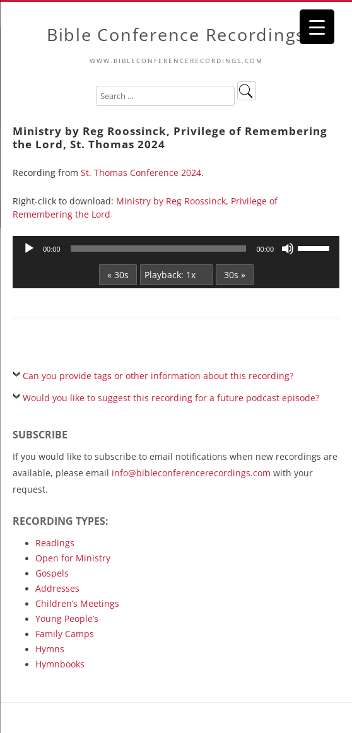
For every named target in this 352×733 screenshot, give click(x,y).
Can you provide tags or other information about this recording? (158, 376)
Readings (54, 543)
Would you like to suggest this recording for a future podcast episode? (171, 398)
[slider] (159, 248)
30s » (234, 275)
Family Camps (64, 634)
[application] (176, 248)
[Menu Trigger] (317, 26)
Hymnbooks (60, 664)
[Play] (29, 248)
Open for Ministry (72, 558)
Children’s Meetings (77, 603)
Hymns (49, 649)
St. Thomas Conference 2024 (141, 173)
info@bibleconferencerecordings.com (191, 473)
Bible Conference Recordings (176, 35)
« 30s (118, 275)
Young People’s (66, 619)
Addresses (57, 588)
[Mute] (287, 248)
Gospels (52, 573)
